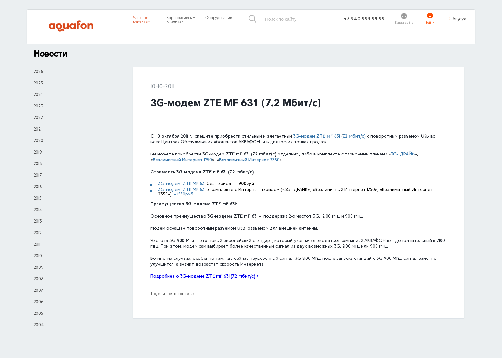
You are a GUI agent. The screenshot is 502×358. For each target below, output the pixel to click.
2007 (38, 291)
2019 (38, 152)
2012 (38, 233)
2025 (38, 83)
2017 (38, 175)
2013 (38, 221)
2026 (38, 72)
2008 (39, 279)
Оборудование (218, 18)
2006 (38, 302)
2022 (38, 118)
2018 (38, 164)
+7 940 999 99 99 (364, 19)
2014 (38, 210)
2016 (38, 187)
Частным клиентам (141, 20)
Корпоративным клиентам (180, 20)
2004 (39, 325)
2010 (38, 256)
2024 (38, 95)
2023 (38, 106)
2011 (37, 245)
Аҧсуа (459, 19)
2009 (39, 268)
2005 (38, 314)
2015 (38, 198)
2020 (38, 141)
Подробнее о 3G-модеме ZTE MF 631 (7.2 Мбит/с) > (204, 276)
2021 (38, 129)
